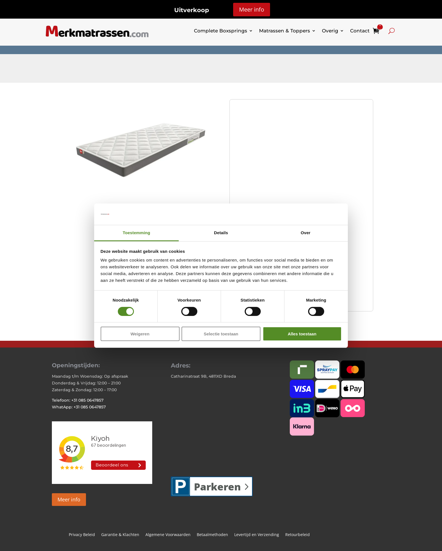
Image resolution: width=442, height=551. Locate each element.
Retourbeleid (297, 535)
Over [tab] (306, 232)
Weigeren (140, 333)
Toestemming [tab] (136, 232)
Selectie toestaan (221, 333)
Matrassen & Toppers (284, 31)
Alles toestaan (302, 333)
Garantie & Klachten (120, 535)
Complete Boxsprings (220, 31)
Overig (330, 31)
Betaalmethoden (212, 535)
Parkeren (217, 486)
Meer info (251, 9)
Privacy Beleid (82, 535)
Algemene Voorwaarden (168, 535)
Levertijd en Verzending (256, 535)
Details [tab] (221, 232)
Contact (360, 31)
